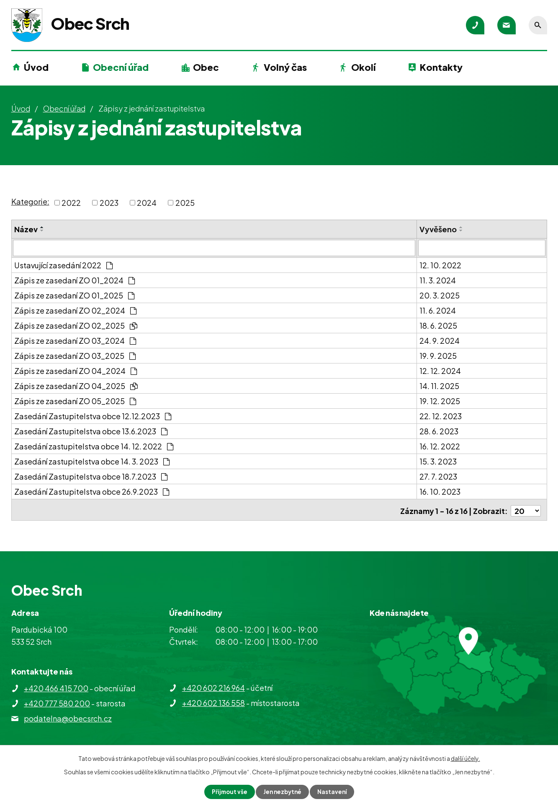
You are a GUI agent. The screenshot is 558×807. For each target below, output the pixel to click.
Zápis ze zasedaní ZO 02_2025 (75, 325)
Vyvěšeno (438, 229)
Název (26, 229)
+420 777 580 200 (57, 701)
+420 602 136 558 (213, 700)
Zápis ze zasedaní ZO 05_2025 (75, 400)
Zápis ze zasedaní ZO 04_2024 (75, 370)
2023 (109, 203)
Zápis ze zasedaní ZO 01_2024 (74, 280)
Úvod (36, 67)
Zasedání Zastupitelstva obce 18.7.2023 (90, 476)
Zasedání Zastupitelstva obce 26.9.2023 (91, 491)
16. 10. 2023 (439, 491)
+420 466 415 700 (56, 685)
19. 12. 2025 (439, 400)
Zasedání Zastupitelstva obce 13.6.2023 (90, 431)
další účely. (465, 758)
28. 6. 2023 (438, 431)
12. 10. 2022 (440, 265)
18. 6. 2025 (438, 325)
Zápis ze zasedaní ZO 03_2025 (75, 355)
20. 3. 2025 (439, 295)
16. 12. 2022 (439, 446)
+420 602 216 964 (213, 685)
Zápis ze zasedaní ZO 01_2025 (74, 295)
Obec (206, 67)
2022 (71, 203)
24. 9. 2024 (439, 340)
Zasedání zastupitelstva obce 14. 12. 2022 (93, 446)
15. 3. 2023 (438, 461)
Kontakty (441, 67)
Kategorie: (30, 201)
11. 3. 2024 (437, 280)
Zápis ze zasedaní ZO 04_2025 (76, 385)
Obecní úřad (121, 67)
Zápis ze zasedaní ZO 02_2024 (75, 310)
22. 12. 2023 (440, 415)
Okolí (363, 67)
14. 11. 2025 (439, 385)
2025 (185, 203)
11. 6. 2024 (437, 310)
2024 (147, 203)
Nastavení (333, 791)
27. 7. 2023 (438, 476)
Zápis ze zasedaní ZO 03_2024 (75, 340)
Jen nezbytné (282, 791)
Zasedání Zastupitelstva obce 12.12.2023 (92, 415)
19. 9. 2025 (438, 355)
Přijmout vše (227, 791)
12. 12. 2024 (440, 370)
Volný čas (285, 67)
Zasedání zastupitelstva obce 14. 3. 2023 (92, 461)
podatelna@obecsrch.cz (68, 716)
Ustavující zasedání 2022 (63, 265)
